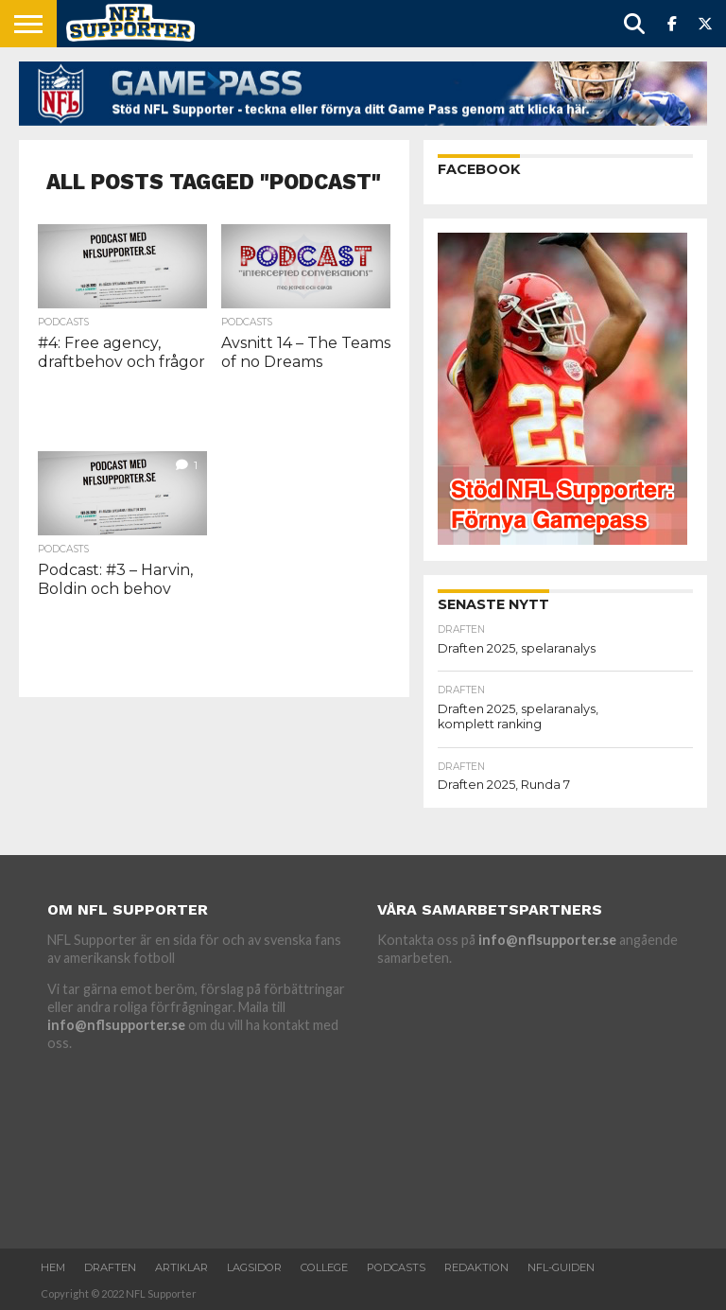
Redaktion (476, 1267)
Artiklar (181, 1267)
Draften (110, 1267)
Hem (53, 1267)
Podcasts (396, 1267)
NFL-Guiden (561, 1267)
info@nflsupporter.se (116, 1025)
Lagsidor (254, 1267)
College (324, 1267)
